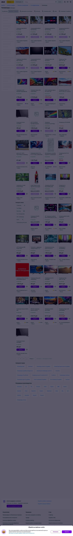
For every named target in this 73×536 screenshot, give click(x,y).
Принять (67, 531)
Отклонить (55, 531)
